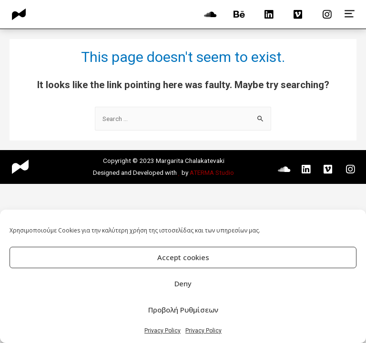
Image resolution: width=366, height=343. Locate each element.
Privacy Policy (162, 330)
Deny (183, 283)
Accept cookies (183, 257)
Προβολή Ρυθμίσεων (183, 309)
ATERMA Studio (212, 172)
